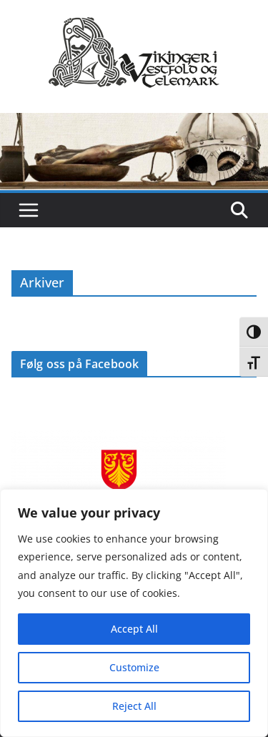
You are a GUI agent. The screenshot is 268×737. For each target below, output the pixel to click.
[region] (134, 613)
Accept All (134, 628)
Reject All (134, 706)
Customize (134, 667)
